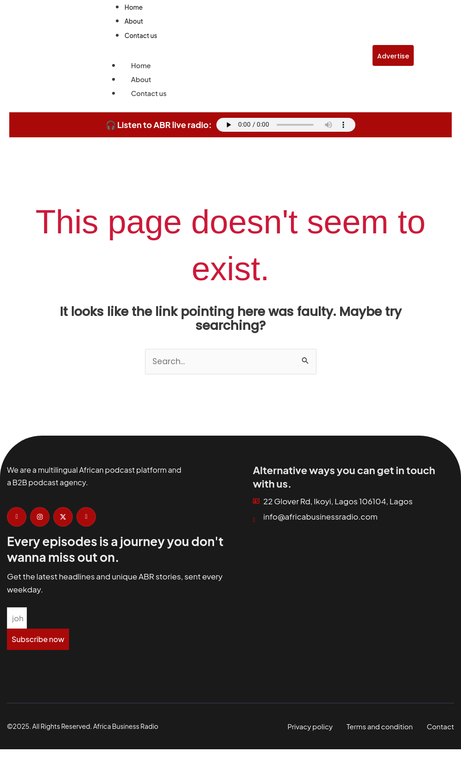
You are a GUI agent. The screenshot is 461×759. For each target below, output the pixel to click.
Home (140, 67)
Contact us (147, 97)
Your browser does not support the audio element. (285, 129)
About (140, 82)
